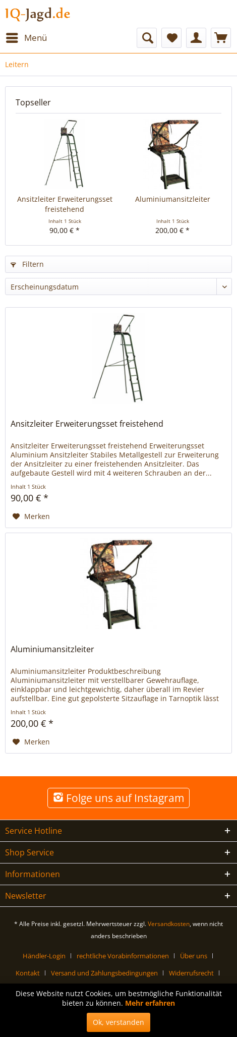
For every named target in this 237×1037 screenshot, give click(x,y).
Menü (26, 36)
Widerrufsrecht (191, 972)
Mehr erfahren (150, 1003)
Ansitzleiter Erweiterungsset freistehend (64, 204)
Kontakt (28, 972)
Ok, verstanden (118, 1022)
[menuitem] (26, 38)
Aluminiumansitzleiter (172, 199)
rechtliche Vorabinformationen (123, 955)
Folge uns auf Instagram (118, 798)
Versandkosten (169, 923)
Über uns (193, 955)
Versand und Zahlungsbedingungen (104, 972)
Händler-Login (44, 955)
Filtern (27, 264)
